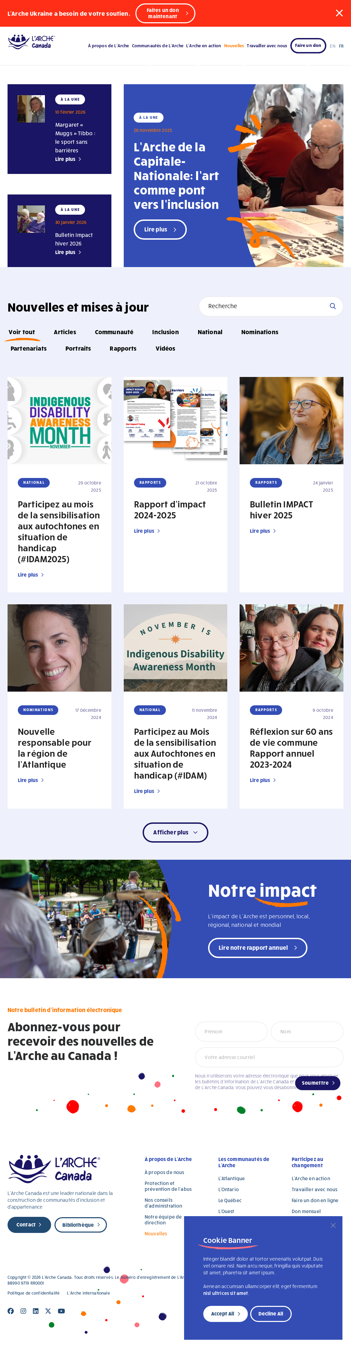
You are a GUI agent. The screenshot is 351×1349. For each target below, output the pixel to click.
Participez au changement (307, 1162)
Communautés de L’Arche (157, 45)
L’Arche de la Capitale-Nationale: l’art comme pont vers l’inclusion (176, 175)
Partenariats (29, 348)
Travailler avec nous (267, 45)
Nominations (259, 332)
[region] (263, 1278)
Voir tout (22, 332)
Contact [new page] (26, 1224)
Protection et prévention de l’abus (168, 1186)
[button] (339, 13)
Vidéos (166, 348)
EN (332, 46)
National (210, 332)
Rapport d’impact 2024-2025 (170, 509)
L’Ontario (228, 1189)
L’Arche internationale (88, 1293)
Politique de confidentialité (34, 1293)
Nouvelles (234, 45)
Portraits (78, 348)
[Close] (333, 1225)
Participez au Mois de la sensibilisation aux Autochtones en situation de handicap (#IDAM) (175, 753)
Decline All (270, 1313)
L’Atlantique (231, 1178)
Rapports (123, 348)
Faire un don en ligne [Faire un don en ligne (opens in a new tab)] (315, 1200)
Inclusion (165, 332)
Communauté (114, 332)
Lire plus (65, 159)
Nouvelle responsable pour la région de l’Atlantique (55, 747)
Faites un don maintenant (163, 13)
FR (341, 46)
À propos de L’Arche (108, 45)
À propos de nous (164, 1172)
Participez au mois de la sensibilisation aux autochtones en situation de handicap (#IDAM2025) (59, 531)
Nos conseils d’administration (163, 1203)
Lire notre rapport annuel (253, 947)
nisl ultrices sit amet (225, 1293)
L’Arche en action (203, 45)
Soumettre (315, 1083)
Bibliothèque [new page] (78, 1225)
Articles (65, 332)
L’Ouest (226, 1211)
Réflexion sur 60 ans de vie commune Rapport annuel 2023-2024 (291, 747)
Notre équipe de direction (163, 1219)
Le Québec (230, 1200)
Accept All (222, 1313)
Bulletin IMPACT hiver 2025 (281, 509)
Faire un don (308, 45)
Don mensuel (306, 1211)
